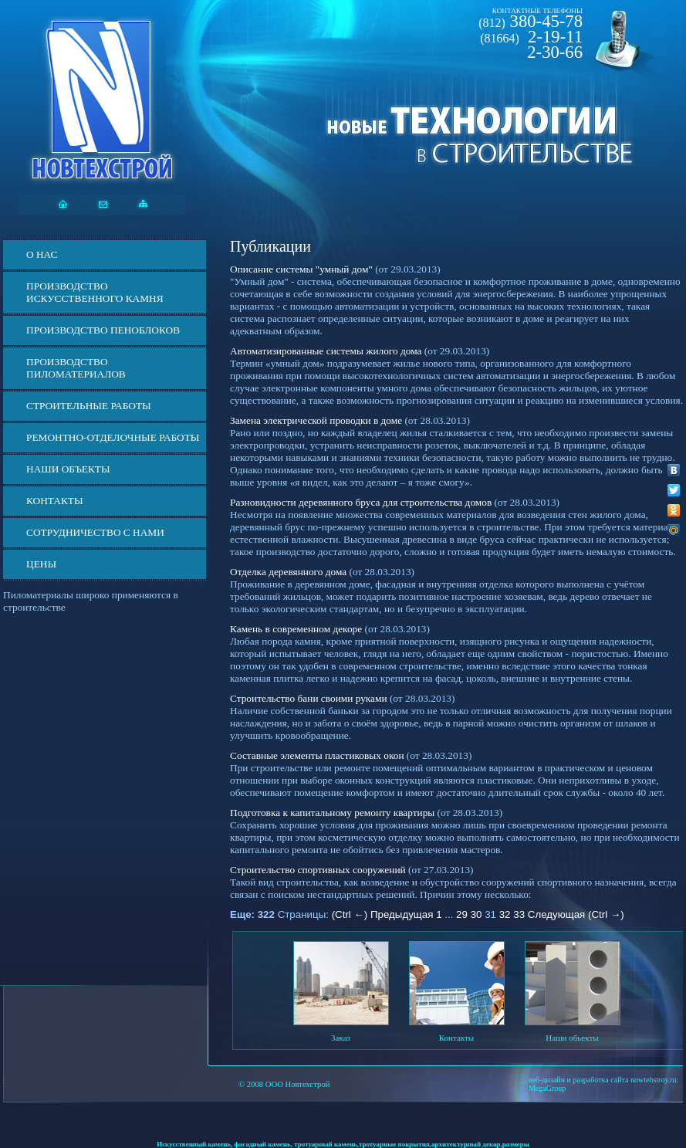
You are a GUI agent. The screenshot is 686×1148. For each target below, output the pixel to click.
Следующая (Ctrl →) (576, 914)
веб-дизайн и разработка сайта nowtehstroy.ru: (603, 1079)
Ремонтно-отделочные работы (112, 437)
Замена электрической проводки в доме (316, 420)
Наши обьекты (572, 1037)
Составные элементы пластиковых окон (317, 755)
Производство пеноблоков (103, 330)
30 (476, 914)
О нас (41, 254)
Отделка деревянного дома (288, 571)
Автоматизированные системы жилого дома (325, 351)
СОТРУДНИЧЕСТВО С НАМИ (95, 532)
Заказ (340, 1037)
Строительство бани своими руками (308, 698)
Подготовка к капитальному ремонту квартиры (332, 812)
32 (505, 914)
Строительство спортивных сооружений (318, 869)
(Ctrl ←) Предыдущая (383, 914)
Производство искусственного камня (95, 292)
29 (462, 914)
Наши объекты (68, 469)
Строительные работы (88, 405)
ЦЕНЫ (41, 564)
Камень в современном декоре (296, 629)
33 (519, 914)
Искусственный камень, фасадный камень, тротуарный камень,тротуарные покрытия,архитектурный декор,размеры (343, 1144)
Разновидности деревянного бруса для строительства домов (361, 502)
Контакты (54, 500)
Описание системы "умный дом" (301, 269)
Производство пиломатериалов (76, 368)
